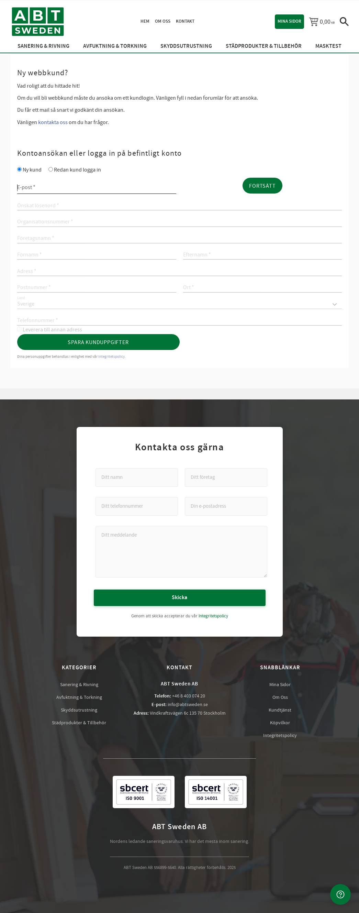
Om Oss (280, 697)
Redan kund (77, 169)
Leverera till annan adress (52, 329)
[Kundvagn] (322, 22)
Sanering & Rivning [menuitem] (43, 46)
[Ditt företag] (226, 477)
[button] (344, 21)
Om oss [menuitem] (162, 21)
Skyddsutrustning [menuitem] (186, 46)
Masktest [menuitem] (328, 46)
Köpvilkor (280, 723)
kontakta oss (53, 122)
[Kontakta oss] (340, 894)
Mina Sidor (280, 685)
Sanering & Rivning (79, 685)
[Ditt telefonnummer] (137, 506)
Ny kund (32, 169)
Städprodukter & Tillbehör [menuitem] (264, 46)
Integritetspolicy (213, 616)
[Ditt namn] (137, 477)
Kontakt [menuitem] (185, 21)
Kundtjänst (280, 710)
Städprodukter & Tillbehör (79, 723)
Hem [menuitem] (145, 21)
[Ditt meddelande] (181, 552)
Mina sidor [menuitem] (289, 21)
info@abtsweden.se (188, 705)
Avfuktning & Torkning (79, 697)
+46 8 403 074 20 (188, 696)
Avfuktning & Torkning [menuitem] (115, 46)
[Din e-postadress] (226, 506)
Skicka (180, 597)
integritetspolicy (111, 356)
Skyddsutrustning (79, 710)
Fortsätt (262, 186)
